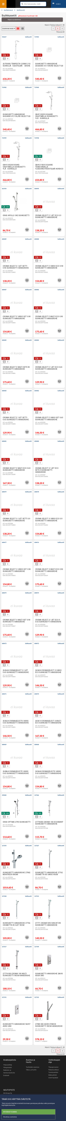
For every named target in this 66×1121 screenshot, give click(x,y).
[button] (27, 78)
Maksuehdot (52, 1075)
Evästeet (6, 1075)
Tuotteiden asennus (32, 1067)
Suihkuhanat (7, 10)
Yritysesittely (7, 1065)
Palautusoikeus (53, 1070)
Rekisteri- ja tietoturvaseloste (9, 1071)
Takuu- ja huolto (31, 1070)
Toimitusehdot (53, 1072)
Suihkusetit (19, 10)
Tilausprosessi (53, 1067)
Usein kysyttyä (53, 1078)
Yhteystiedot (7, 1067)
